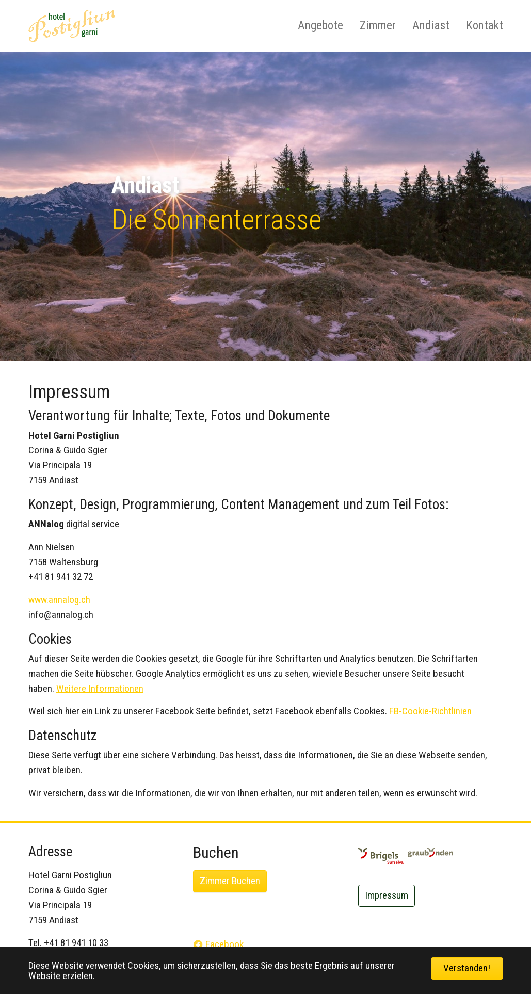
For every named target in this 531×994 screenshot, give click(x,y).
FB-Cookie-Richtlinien (430, 711)
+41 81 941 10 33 (76, 943)
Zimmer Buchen (230, 881)
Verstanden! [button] (466, 968)
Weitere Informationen (99, 688)
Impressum (386, 895)
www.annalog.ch (59, 600)
